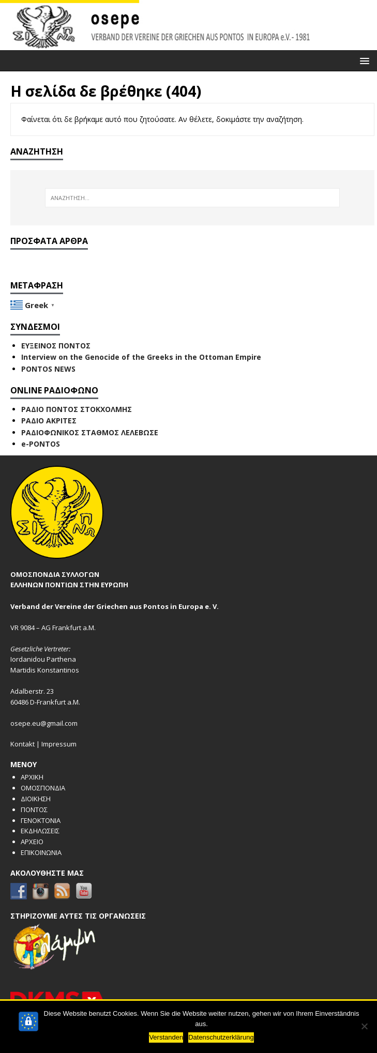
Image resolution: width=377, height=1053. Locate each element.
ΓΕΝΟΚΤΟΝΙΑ (41, 820)
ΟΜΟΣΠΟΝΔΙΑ (43, 787)
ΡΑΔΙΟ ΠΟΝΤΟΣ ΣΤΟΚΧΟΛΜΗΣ (76, 409)
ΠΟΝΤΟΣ (34, 809)
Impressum (59, 744)
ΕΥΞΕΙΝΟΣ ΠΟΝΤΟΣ (56, 345)
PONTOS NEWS (48, 369)
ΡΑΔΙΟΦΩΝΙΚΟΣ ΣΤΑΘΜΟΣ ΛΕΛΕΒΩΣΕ (89, 432)
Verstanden (166, 1037)
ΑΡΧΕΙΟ (32, 841)
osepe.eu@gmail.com (44, 723)
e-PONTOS (40, 444)
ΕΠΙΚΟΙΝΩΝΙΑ (41, 852)
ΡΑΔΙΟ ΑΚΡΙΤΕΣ (49, 420)
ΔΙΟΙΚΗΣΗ (36, 798)
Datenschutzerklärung (220, 1037)
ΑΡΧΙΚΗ (32, 777)
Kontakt (22, 744)
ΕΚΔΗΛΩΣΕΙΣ (40, 830)
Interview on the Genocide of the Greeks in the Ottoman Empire (141, 357)
